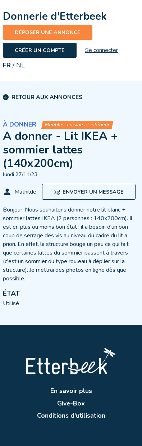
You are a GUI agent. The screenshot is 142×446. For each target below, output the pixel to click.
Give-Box (71, 403)
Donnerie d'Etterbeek (54, 16)
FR (7, 65)
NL (20, 65)
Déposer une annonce (48, 32)
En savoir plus (71, 390)
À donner (19, 124)
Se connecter (101, 50)
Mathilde (19, 192)
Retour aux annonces (47, 97)
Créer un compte (40, 50)
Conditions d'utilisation (71, 415)
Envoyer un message (89, 191)
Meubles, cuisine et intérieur (77, 124)
